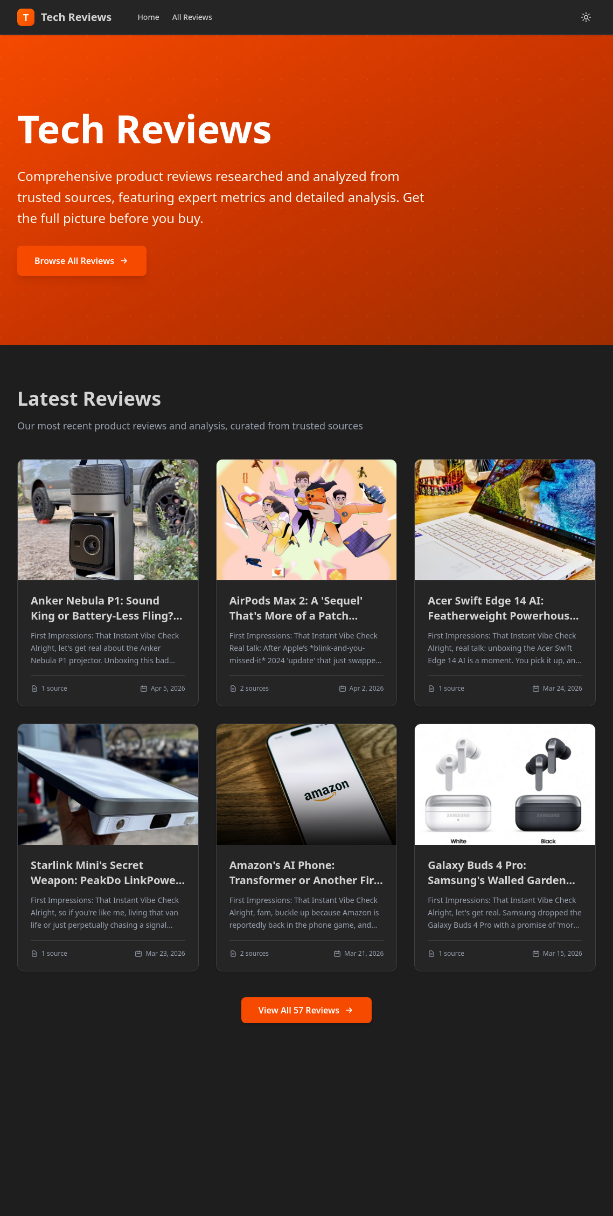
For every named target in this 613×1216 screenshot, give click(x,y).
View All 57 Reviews (306, 1010)
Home (148, 17)
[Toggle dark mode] (586, 17)
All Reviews (192, 17)
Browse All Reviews (81, 261)
